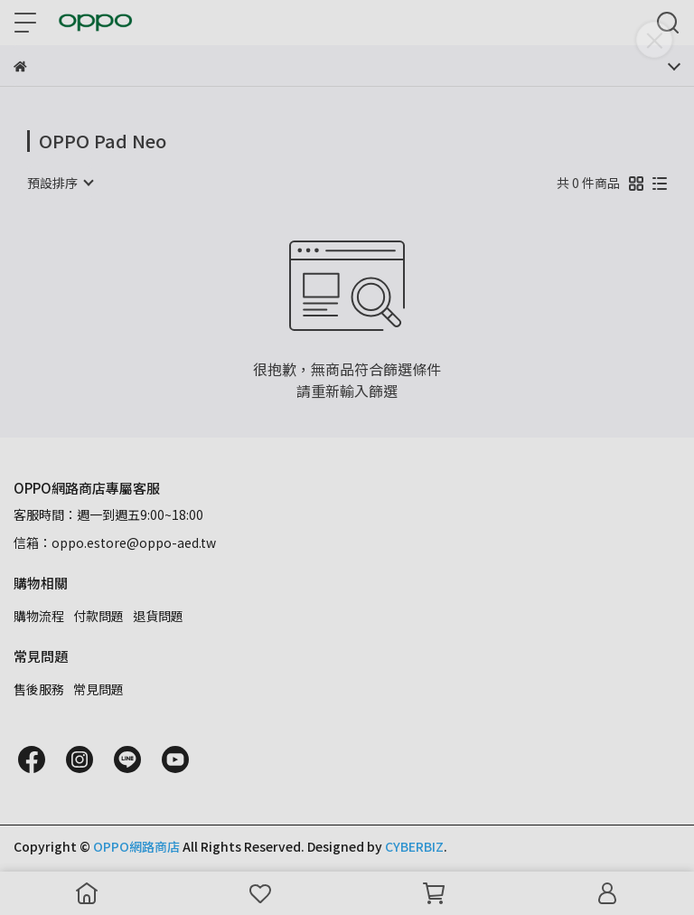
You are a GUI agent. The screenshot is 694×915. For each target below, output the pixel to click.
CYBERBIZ (414, 846)
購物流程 (39, 616)
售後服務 (39, 689)
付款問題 (98, 616)
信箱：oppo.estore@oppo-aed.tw (115, 542)
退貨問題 (158, 616)
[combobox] (59, 182)
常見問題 (98, 689)
